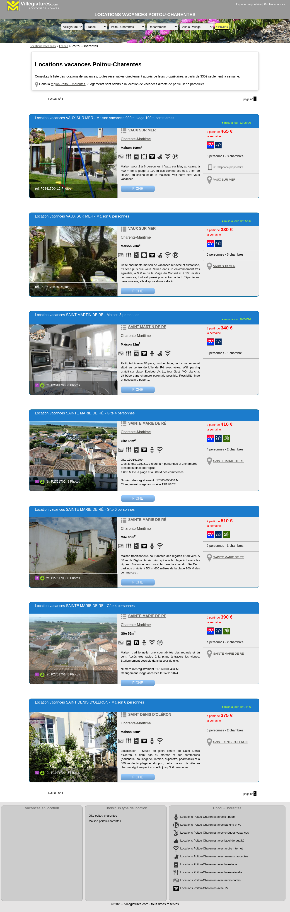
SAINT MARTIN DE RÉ (147, 327)
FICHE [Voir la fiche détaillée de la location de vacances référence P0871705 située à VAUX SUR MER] (137, 291)
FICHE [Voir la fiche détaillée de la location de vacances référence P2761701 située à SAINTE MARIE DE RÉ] (137, 683)
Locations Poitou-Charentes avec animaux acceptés (214, 856)
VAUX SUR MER (142, 130)
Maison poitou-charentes (105, 821)
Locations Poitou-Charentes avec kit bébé (207, 817)
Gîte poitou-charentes (103, 815)
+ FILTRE (222, 26)
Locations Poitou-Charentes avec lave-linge (208, 864)
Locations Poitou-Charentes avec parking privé (210, 825)
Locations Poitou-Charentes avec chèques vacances (214, 833)
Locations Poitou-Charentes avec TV (204, 888)
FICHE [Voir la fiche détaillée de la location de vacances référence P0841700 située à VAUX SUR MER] (137, 189)
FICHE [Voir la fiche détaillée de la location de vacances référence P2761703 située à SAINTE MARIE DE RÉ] (137, 582)
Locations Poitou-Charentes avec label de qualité (212, 840)
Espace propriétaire (249, 4)
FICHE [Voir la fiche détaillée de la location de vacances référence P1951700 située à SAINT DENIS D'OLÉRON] (137, 777)
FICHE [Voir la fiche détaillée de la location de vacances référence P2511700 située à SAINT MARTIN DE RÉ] (137, 390)
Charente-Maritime (136, 139)
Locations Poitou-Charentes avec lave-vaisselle (211, 872)
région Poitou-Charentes (68, 84)
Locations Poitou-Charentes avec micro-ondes (210, 880)
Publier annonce (274, 4)
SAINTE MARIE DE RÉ (147, 423)
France (63, 46)
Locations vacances (43, 46)
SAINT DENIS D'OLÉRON (149, 714)
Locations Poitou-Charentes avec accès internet (211, 848)
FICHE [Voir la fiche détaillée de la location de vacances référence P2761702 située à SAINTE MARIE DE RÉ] (137, 498)
